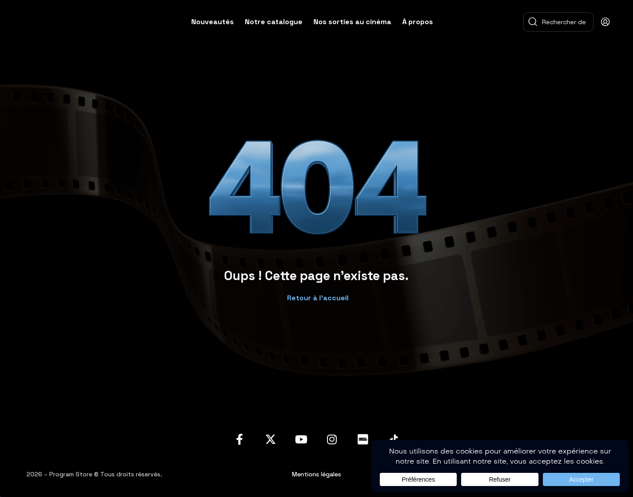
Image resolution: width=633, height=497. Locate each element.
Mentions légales (316, 474)
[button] (316, 293)
